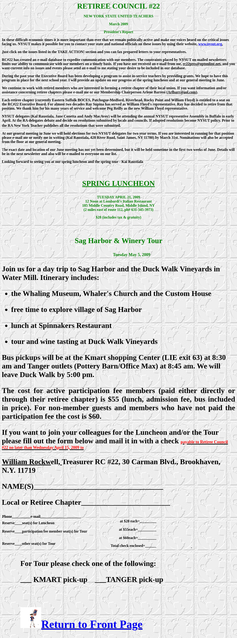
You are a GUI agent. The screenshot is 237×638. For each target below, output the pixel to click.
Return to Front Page (92, 624)
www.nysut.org (210, 44)
